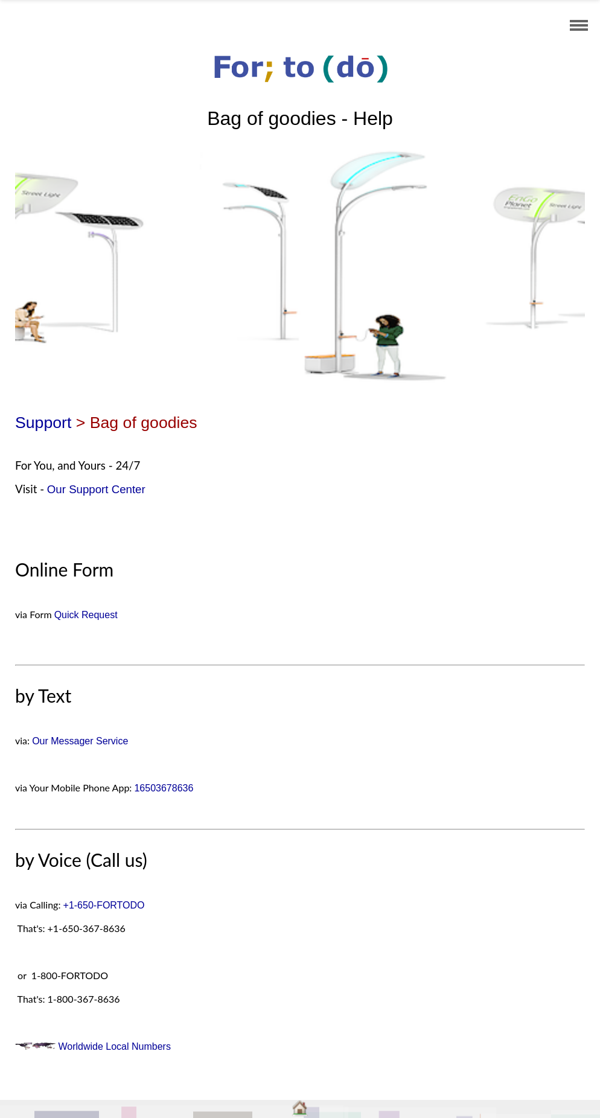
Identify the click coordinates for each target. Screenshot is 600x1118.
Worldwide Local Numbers (93, 1046)
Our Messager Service (80, 741)
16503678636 (163, 788)
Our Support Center (96, 489)
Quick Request (86, 615)
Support (43, 423)
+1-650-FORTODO (104, 905)
